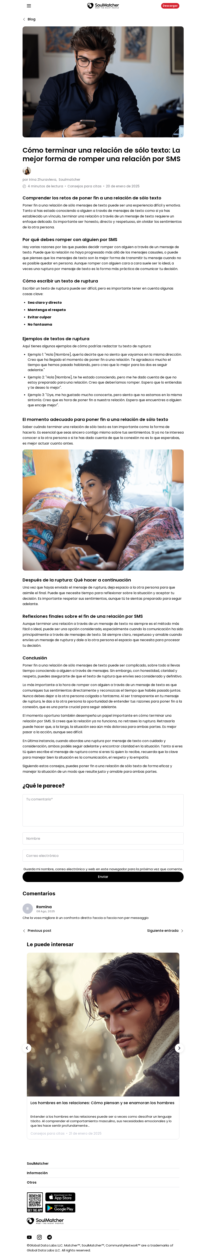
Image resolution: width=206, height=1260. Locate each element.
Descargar (170, 6)
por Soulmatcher (51, 179)
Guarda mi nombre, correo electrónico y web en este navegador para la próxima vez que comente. (103, 869)
